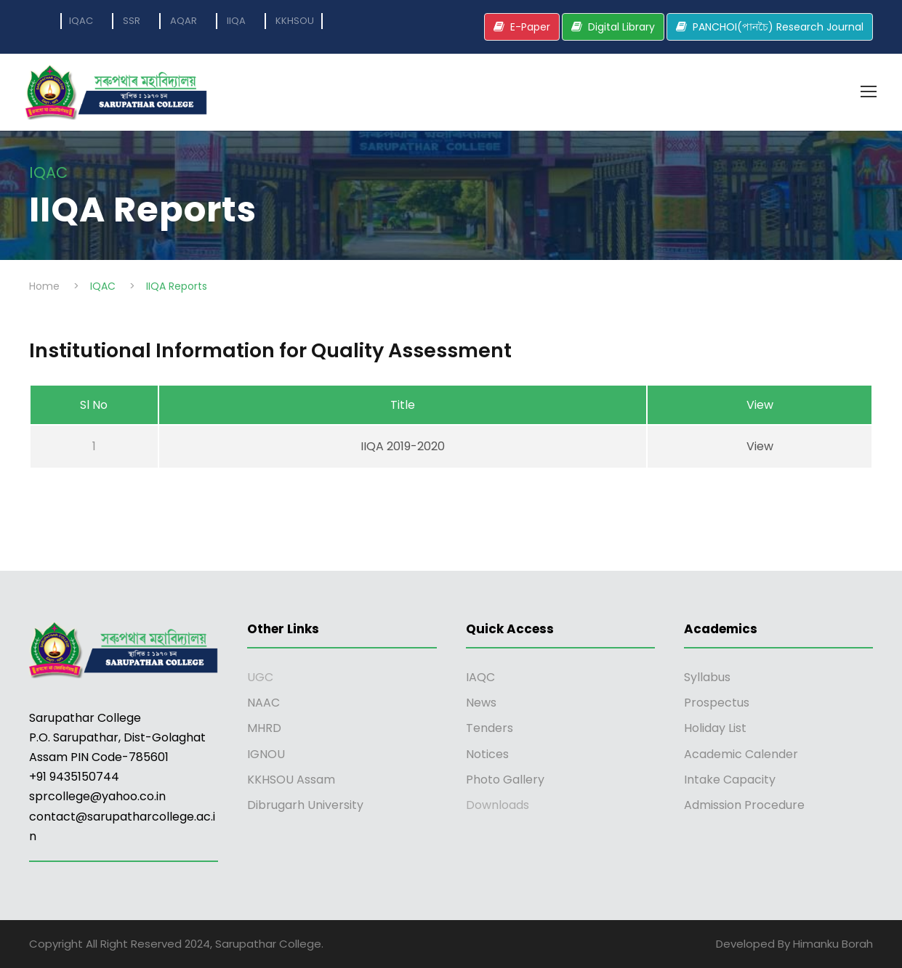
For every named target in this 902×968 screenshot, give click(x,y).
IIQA (236, 21)
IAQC (480, 677)
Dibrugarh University (305, 805)
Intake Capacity (730, 779)
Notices (487, 754)
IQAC (81, 21)
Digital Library (621, 27)
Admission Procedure (744, 805)
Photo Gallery (505, 779)
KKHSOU (294, 21)
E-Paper (530, 27)
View (759, 446)
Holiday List (715, 728)
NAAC (263, 702)
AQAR (183, 21)
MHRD (264, 728)
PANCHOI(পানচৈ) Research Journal (778, 27)
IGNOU (266, 754)
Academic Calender (741, 754)
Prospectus (716, 702)
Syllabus (707, 677)
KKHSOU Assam (291, 779)
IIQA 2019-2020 (403, 446)
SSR (131, 21)
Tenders (489, 728)
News (481, 702)
